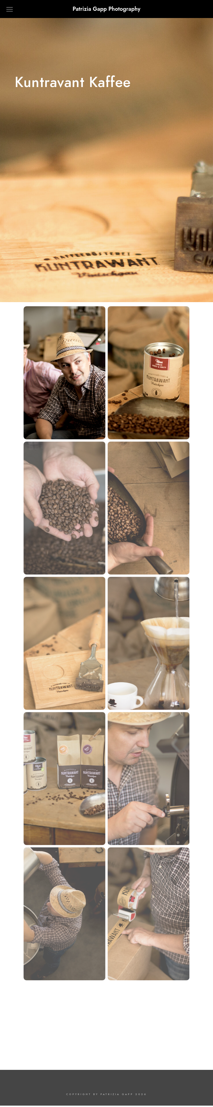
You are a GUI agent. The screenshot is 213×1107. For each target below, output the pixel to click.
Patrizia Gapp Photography (106, 9)
